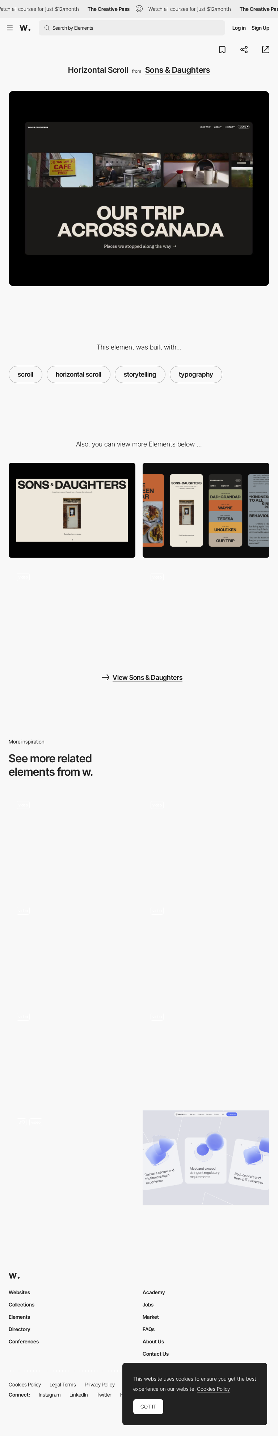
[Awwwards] (25, 28)
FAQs (149, 1329)
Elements (19, 1317)
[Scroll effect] (206, 1052)
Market (151, 1317)
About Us (153, 1341)
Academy (154, 1292)
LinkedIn (79, 1394)
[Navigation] (206, 612)
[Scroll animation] (72, 946)
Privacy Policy (100, 1384)
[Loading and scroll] (72, 612)
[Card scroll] (206, 1158)
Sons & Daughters (177, 70)
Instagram (50, 1394)
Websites (19, 1292)
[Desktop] (72, 510)
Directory (19, 1329)
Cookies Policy (25, 1384)
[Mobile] (206, 510)
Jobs (148, 1304)
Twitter (104, 1394)
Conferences (24, 1341)
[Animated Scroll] (72, 1158)
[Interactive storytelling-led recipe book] (72, 840)
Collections (21, 1304)
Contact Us (156, 1354)
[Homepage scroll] (206, 840)
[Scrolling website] (72, 1052)
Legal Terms (63, 1384)
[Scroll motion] (206, 946)
